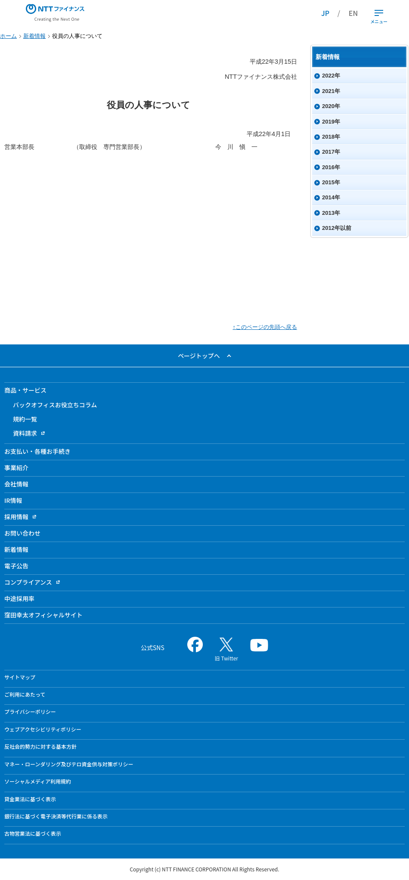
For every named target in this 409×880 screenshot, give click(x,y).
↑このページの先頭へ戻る (264, 327)
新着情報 (34, 36)
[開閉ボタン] (378, 13)
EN (353, 13)
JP (325, 13)
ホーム (8, 36)
